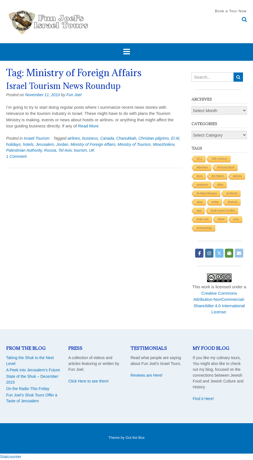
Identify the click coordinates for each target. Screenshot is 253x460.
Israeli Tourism (36, 138)
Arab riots (203, 219)
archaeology (204, 227)
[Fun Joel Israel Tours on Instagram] (209, 253)
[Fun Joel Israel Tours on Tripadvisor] (229, 253)
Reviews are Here (146, 375)
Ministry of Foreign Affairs (92, 144)
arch (236, 219)
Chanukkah (126, 138)
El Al (175, 138)
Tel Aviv (65, 150)
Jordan (62, 144)
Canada (107, 138)
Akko (220, 184)
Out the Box (135, 437)
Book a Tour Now (231, 11)
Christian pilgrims (154, 138)
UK (92, 150)
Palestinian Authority (24, 150)
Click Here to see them (88, 381)
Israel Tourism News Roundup (63, 86)
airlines (73, 138)
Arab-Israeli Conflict (223, 210)
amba (215, 202)
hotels (28, 144)
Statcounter (10, 456)
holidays (13, 144)
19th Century (219, 158)
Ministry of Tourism (134, 144)
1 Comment (16, 156)
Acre (200, 176)
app (199, 210)
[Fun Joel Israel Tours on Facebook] (199, 253)
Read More (88, 126)
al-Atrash (231, 193)
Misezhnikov (163, 144)
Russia (50, 150)
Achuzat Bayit (225, 167)
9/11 (199, 158)
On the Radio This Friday (27, 388)
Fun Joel (74, 95)
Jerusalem (45, 144)
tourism (80, 150)
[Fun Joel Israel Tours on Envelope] (239, 253)
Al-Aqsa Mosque (207, 193)
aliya (200, 202)
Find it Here (203, 398)
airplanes (202, 184)
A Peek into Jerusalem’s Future (33, 370)
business (90, 138)
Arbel (221, 219)
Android (232, 202)
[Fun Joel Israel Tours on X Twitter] (219, 253)
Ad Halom (218, 176)
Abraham (202, 167)
